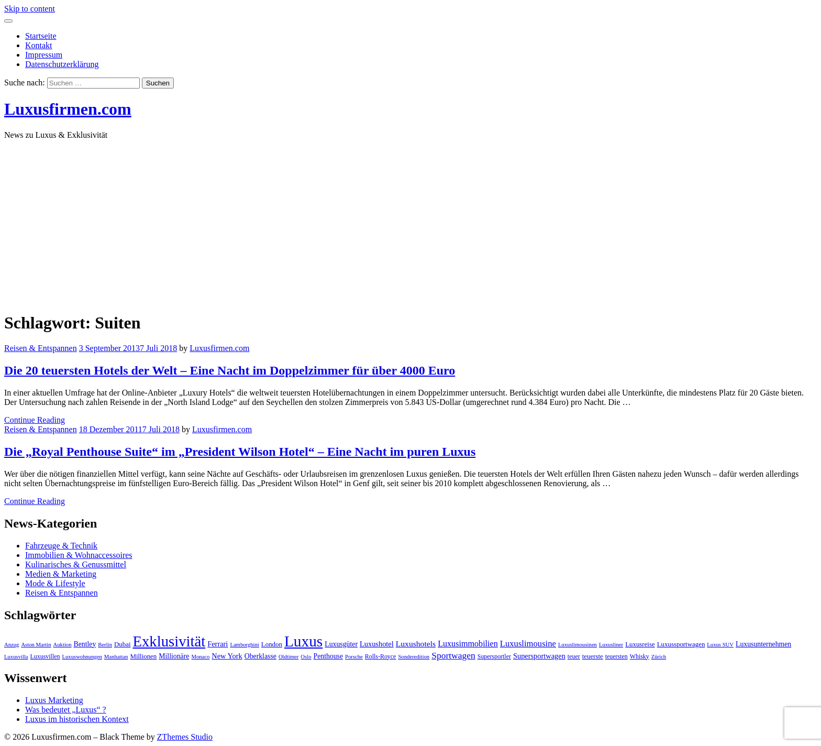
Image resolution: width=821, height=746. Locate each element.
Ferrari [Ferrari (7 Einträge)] (217, 644)
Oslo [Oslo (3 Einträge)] (306, 657)
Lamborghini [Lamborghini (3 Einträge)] (244, 645)
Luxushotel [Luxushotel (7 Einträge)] (377, 644)
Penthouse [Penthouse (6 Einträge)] (328, 656)
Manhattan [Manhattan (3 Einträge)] (116, 657)
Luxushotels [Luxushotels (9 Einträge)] (416, 643)
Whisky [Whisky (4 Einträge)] (639, 656)
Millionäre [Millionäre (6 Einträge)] (174, 656)
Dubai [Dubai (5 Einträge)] (122, 644)
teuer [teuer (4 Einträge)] (574, 656)
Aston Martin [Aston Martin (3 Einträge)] (36, 645)
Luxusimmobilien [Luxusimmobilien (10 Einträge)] (468, 643)
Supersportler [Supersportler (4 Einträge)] (494, 656)
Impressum (43, 54)
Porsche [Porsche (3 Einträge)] (354, 657)
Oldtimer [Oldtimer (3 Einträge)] (288, 657)
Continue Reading (34, 419)
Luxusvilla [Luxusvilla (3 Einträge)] (16, 657)
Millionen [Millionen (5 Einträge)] (143, 656)
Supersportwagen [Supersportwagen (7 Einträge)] (539, 656)
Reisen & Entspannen (40, 348)
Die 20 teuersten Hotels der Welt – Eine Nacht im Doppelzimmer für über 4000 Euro (229, 370)
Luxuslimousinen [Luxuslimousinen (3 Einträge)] (577, 645)
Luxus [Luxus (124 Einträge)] (303, 641)
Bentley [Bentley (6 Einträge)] (85, 644)
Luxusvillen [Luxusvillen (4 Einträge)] (45, 656)
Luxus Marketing (54, 700)
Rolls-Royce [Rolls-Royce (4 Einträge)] (380, 656)
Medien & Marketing (60, 573)
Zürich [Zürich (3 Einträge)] (658, 657)
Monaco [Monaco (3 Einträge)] (200, 657)
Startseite (41, 35)
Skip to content (29, 8)
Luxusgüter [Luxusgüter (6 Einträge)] (341, 644)
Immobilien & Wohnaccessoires (78, 555)
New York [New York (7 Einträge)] (227, 656)
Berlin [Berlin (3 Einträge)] (105, 645)
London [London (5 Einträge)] (271, 644)
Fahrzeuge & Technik (61, 545)
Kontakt (38, 45)
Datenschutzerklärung (61, 64)
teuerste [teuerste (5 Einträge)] (592, 656)
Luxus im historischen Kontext (77, 719)
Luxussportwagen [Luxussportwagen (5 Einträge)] (681, 644)
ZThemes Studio (185, 736)
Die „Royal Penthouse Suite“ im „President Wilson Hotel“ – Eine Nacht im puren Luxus (239, 451)
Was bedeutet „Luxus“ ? (65, 709)
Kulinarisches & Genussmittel (75, 564)
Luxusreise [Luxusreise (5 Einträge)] (640, 644)
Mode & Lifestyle (55, 583)
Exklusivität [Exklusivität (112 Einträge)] (168, 641)
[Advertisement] (410, 221)
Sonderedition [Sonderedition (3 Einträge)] (413, 657)
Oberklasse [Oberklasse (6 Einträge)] (260, 656)
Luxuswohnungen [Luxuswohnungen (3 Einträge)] (82, 657)
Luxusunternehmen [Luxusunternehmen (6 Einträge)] (763, 644)
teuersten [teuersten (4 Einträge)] (616, 656)
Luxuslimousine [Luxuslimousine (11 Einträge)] (528, 644)
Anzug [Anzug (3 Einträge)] (11, 645)
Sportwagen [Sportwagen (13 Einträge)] (453, 655)
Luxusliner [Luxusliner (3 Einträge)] (611, 645)
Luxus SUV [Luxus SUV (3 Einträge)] (720, 645)
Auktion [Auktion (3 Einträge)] (62, 645)
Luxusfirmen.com (67, 109)
